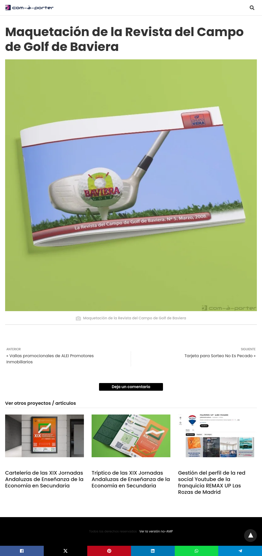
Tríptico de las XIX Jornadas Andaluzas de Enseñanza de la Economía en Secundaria (131, 479)
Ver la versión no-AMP (156, 531)
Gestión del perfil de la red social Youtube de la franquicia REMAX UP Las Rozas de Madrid (211, 482)
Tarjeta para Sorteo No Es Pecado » (220, 356)
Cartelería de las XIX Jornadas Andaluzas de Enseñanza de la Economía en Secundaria (44, 479)
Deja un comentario (131, 386)
